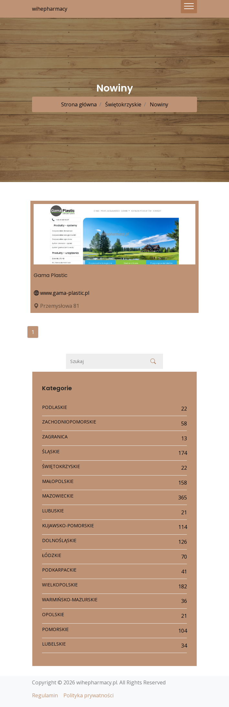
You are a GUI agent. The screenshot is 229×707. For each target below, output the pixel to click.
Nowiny (158, 104)
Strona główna (79, 104)
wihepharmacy (49, 8)
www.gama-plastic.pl (61, 292)
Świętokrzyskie (122, 104)
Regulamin (45, 695)
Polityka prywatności (88, 695)
